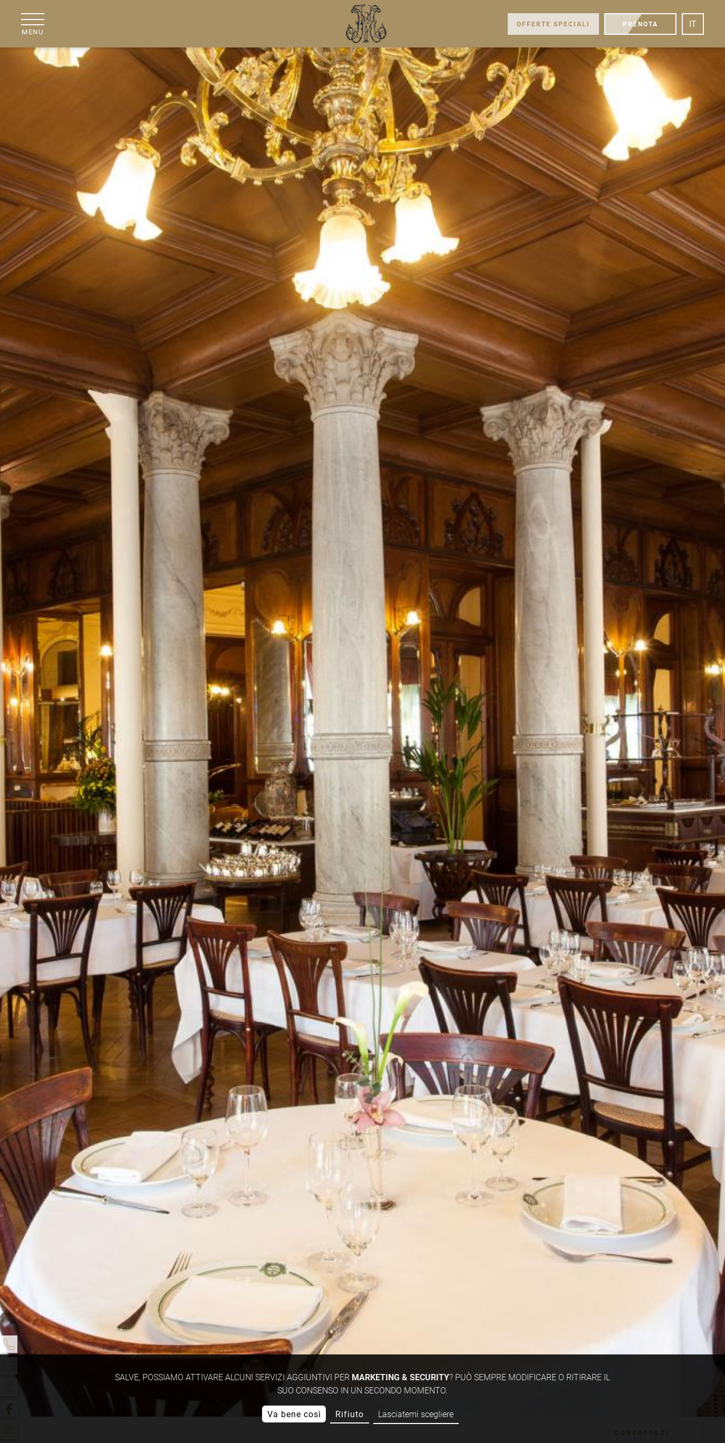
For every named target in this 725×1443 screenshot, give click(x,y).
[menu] (32, 24)
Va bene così (294, 1414)
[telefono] (8, 1344)
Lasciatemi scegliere (415, 1414)
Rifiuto (349, 1414)
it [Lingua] (693, 24)
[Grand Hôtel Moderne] (365, 23)
